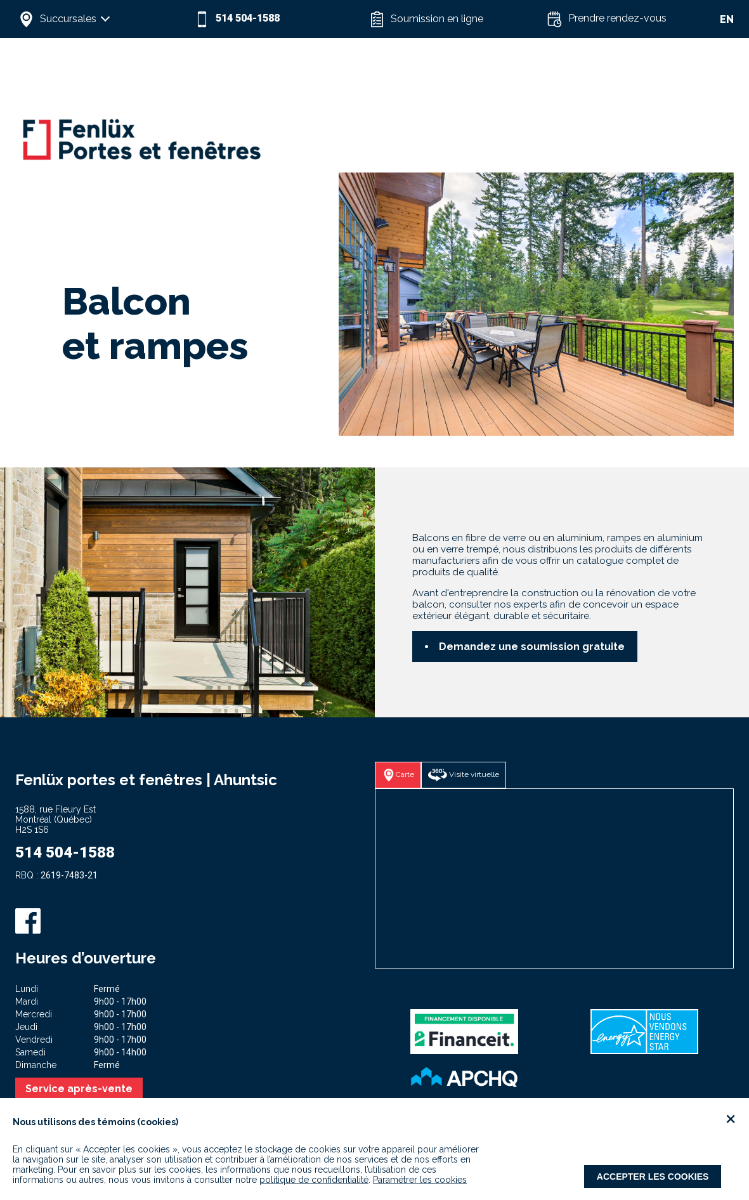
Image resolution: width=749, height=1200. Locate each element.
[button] (103, 19)
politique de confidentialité (313, 1180)
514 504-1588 (65, 852)
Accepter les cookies (653, 1176)
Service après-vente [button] (79, 1089)
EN (727, 19)
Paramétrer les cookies (420, 1180)
